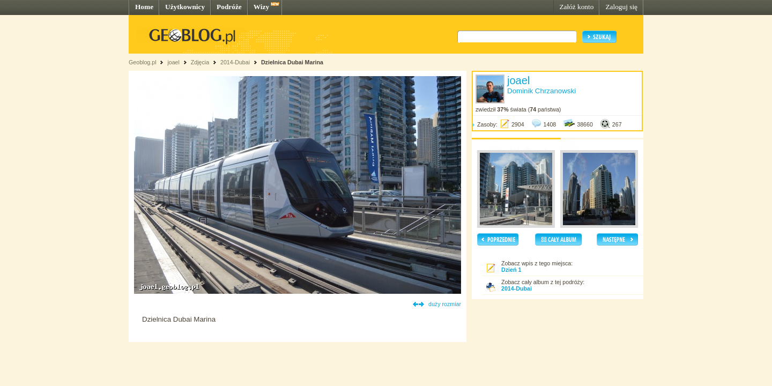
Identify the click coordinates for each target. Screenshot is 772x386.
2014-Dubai (235, 62)
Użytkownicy (185, 7)
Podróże (229, 7)
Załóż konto (576, 7)
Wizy (261, 7)
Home (144, 7)
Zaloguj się (621, 7)
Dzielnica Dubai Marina (292, 62)
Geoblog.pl (143, 62)
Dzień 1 (511, 269)
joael (173, 62)
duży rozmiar (444, 304)
